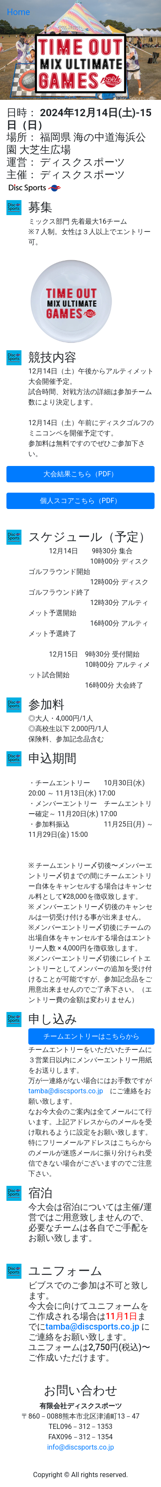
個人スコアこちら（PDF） (80, 501)
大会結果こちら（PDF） (80, 474)
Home (18, 12)
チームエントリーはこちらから (91, 1036)
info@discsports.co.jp (80, 1447)
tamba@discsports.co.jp (65, 1091)
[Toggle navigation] (142, 12)
